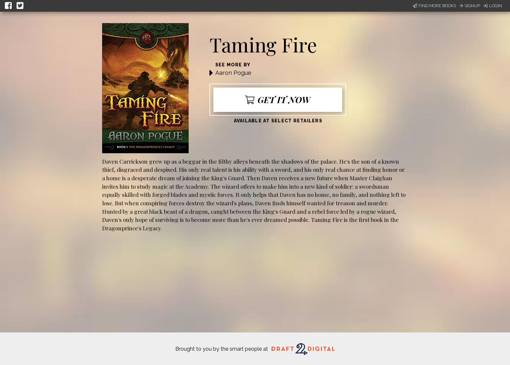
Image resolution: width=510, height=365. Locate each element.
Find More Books (434, 5)
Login (492, 5)
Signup (469, 5)
